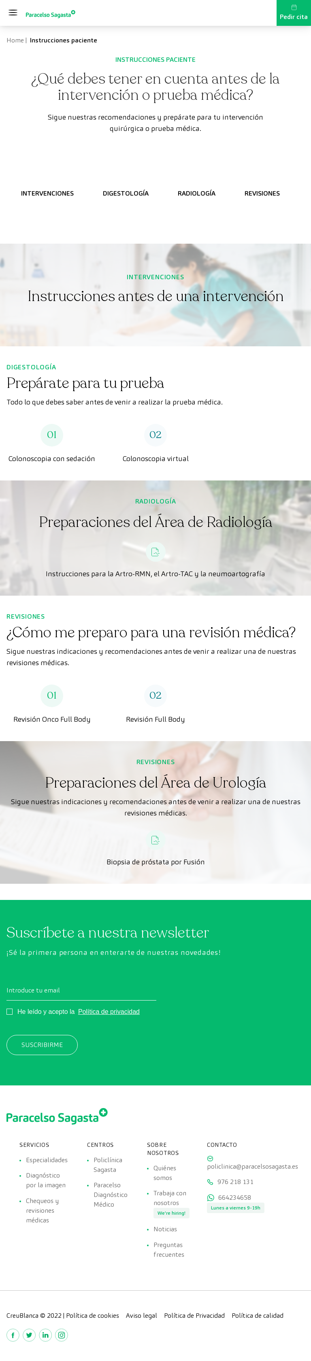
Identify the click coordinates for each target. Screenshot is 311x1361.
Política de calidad (257, 1317)
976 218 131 (235, 1182)
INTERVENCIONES (47, 193)
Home (15, 40)
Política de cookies (92, 1317)
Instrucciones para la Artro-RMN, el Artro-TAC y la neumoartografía (155, 573)
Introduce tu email (33, 990)
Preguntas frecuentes (168, 1251)
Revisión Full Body (155, 719)
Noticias (165, 1230)
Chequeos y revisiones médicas (42, 1212)
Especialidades (47, 1160)
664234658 (234, 1199)
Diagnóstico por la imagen (46, 1181)
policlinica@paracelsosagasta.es (252, 1166)
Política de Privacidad (194, 1317)
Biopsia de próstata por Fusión (156, 861)
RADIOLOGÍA (196, 193)
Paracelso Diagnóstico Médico (111, 1195)
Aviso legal (141, 1317)
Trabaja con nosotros (169, 1199)
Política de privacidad (109, 1011)
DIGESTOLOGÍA (126, 193)
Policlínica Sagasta (108, 1165)
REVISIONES (262, 193)
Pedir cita (294, 12)
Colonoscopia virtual (156, 458)
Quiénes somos (164, 1173)
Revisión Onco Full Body (52, 719)
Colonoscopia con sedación (52, 458)
